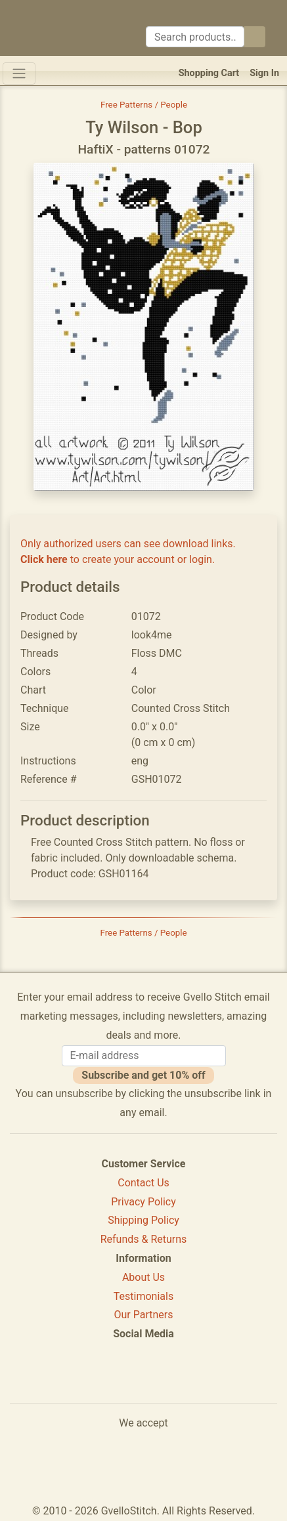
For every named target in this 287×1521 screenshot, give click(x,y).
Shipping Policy (143, 1220)
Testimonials (143, 1296)
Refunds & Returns (143, 1239)
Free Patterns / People (143, 105)
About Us (143, 1277)
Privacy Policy (143, 1202)
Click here (44, 559)
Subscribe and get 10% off (143, 1075)
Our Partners (143, 1314)
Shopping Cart (209, 73)
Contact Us (143, 1183)
